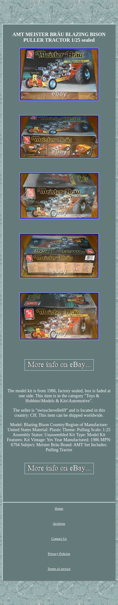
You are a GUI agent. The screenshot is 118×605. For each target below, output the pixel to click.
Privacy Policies (59, 553)
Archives (59, 523)
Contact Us (59, 538)
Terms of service (59, 568)
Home (59, 508)
